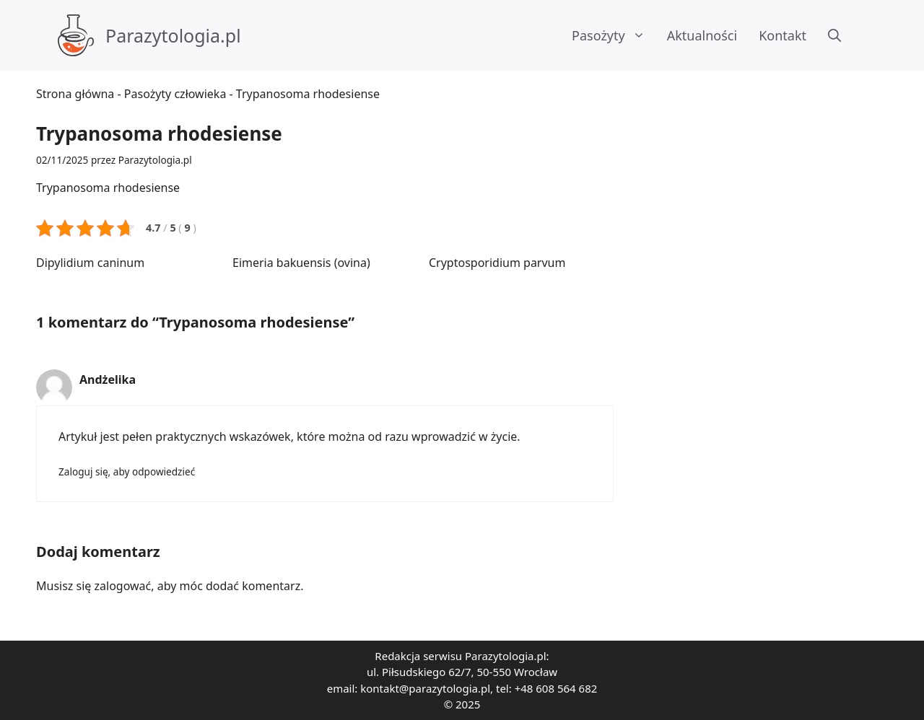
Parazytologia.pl (173, 35)
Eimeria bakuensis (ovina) (301, 263)
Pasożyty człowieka (175, 94)
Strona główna (75, 94)
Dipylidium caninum (90, 263)
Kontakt (782, 35)
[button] (834, 35)
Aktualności (702, 35)
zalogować (123, 586)
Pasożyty (614, 35)
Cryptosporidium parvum (497, 263)
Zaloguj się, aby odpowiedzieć (126, 471)
